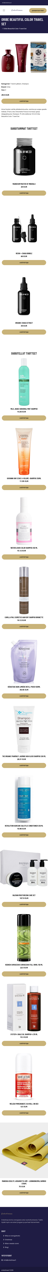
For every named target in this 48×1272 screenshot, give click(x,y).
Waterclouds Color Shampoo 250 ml (24, 548)
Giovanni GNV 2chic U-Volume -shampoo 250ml (24, 478)
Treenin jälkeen (15, 84)
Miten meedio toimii (12, 1243)
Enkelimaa (8, 1240)
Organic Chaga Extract (24, 323)
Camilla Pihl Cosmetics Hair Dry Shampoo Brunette (24, 617)
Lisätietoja (24, 101)
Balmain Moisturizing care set (24, 895)
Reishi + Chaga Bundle (24, 253)
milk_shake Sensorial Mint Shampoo (24, 409)
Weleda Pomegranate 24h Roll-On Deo (24, 1104)
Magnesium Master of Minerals (24, 184)
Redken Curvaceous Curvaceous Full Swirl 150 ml (24, 965)
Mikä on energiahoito (12, 1236)
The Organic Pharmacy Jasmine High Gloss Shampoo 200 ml (24, 756)
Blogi (7, 1247)
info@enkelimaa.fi (6, 3)
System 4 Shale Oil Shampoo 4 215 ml (24, 1034)
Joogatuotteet (38, 10)
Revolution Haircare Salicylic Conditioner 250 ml (24, 826)
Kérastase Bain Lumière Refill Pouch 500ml (24, 687)
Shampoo (25, 84)
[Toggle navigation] (3, 10)
